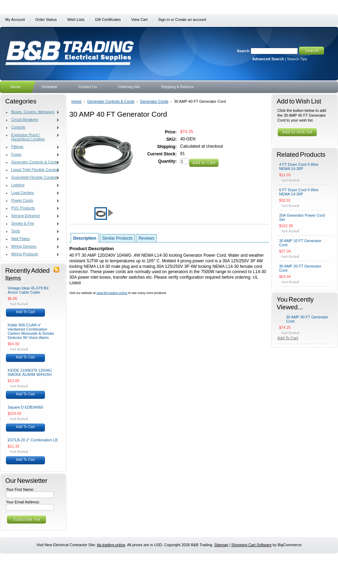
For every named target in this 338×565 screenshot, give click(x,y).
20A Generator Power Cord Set (302, 217)
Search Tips (297, 59)
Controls (33, 127)
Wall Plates (33, 239)
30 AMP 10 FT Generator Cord (300, 243)
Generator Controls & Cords (33, 162)
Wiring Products (33, 254)
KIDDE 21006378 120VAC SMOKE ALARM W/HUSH (30, 372)
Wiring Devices (33, 246)
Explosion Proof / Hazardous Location (33, 137)
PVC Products (33, 208)
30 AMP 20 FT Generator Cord (300, 268)
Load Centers (33, 193)
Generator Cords (154, 101)
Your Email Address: (23, 502)
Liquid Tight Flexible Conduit (33, 170)
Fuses (33, 154)
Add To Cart (25, 312)
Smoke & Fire (33, 223)
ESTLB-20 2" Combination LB (33, 440)
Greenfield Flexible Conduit (33, 177)
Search (243, 51)
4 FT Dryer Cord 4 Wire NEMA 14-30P (298, 166)
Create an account (190, 19)
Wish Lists (76, 19)
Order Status (46, 19)
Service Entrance (33, 216)
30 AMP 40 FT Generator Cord (307, 319)
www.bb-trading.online (112, 293)
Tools (33, 231)
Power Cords (33, 200)
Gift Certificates (108, 19)
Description (84, 238)
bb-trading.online (111, 545)
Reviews (146, 238)
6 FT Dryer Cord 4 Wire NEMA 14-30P (298, 192)
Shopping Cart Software (251, 545)
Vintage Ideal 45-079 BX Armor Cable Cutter (28, 290)
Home (76, 101)
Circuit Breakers (33, 119)
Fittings (33, 147)
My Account (15, 19)
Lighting (33, 185)
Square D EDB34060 (25, 407)
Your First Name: (20, 489)
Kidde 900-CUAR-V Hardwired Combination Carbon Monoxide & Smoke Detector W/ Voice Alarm (31, 331)
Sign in (164, 19)
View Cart (139, 19)
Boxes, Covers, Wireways (33, 112)
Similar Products (117, 238)
